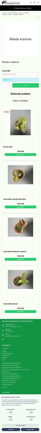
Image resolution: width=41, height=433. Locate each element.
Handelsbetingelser (7, 353)
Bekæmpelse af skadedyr (9, 380)
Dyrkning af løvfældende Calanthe (11, 376)
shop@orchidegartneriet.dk (13, 336)
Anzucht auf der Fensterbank (10, 365)
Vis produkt (20, 154)
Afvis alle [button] (11, 429)
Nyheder (4, 351)
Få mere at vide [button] (20, 425)
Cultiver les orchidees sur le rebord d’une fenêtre (15, 369)
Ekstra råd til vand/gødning (10, 374)
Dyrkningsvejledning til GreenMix (11, 363)
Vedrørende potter (7, 384)
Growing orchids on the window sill (11, 367)
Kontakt (4, 387)
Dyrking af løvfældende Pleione (10, 378)
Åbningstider (5, 355)
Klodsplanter (5, 372)
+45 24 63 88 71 (9, 331)
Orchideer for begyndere (9, 382)
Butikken (4, 357)
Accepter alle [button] (30, 429)
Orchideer (5, 348)
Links (3, 360)
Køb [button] (26, 85)
